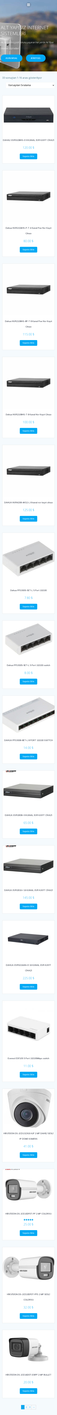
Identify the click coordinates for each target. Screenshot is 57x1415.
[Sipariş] (30, 85)
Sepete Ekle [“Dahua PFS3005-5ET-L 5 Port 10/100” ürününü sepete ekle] (28, 606)
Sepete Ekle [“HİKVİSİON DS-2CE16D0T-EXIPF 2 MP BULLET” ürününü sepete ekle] (28, 1391)
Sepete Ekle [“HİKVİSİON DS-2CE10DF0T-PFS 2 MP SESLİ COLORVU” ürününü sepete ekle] (28, 1316)
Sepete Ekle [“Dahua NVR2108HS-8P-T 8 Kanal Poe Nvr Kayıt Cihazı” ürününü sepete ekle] (28, 343)
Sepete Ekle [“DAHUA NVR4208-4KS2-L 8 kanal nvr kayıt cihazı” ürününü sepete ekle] (28, 518)
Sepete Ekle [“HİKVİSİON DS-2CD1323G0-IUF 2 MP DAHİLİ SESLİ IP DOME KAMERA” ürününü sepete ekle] (28, 1155)
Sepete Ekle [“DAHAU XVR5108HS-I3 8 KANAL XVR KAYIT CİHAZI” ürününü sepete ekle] (28, 156)
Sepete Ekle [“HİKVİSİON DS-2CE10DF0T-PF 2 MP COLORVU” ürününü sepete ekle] (28, 1233)
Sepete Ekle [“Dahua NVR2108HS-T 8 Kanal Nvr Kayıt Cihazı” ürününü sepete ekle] (28, 431)
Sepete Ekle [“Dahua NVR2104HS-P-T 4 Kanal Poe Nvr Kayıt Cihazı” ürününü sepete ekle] (28, 249)
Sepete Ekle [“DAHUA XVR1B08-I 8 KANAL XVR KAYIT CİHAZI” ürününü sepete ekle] (28, 831)
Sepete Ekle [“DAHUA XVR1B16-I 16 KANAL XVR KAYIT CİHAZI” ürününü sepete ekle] (28, 906)
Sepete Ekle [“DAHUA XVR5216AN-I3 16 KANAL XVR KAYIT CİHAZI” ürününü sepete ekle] (28, 986)
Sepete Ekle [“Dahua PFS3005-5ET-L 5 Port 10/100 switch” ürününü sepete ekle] (28, 681)
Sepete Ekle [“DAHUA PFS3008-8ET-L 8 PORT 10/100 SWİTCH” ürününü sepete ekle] (28, 756)
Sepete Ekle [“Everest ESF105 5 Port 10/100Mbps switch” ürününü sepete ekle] (28, 1074)
